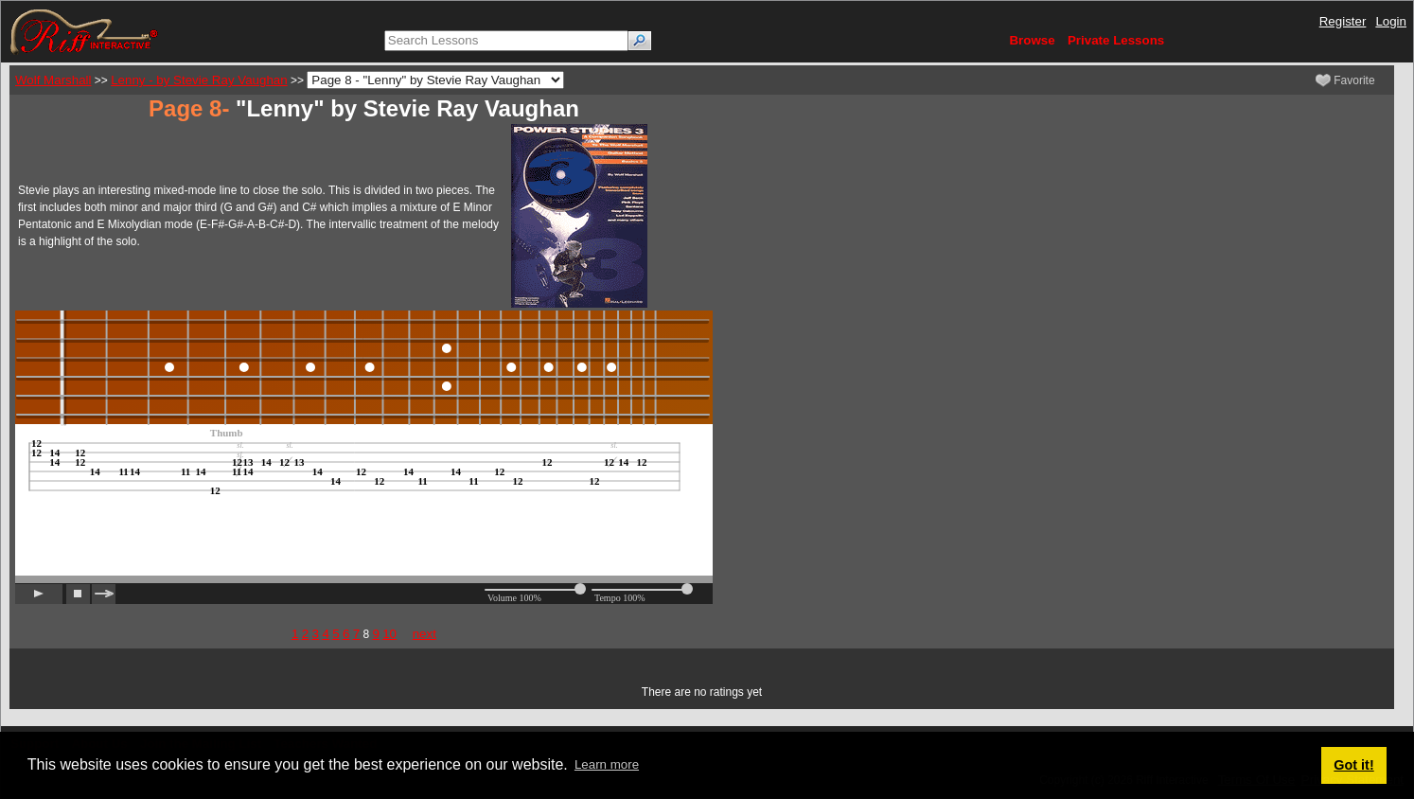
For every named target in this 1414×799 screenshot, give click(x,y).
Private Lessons (1116, 40)
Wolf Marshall (53, 80)
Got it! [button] (1353, 764)
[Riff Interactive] (84, 31)
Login (1390, 21)
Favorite (1345, 80)
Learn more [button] (606, 764)
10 (389, 634)
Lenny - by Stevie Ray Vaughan (199, 80)
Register (1343, 21)
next (424, 634)
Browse (1031, 40)
